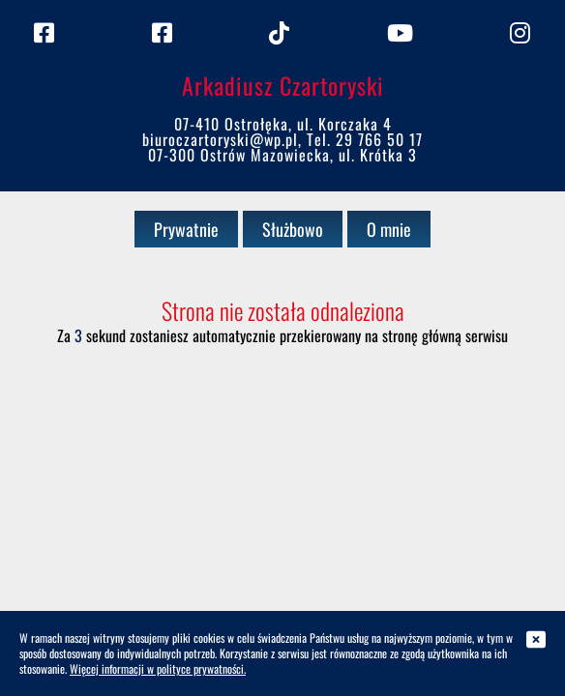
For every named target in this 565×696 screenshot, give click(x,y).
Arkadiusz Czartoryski (283, 85)
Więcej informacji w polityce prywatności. (158, 668)
